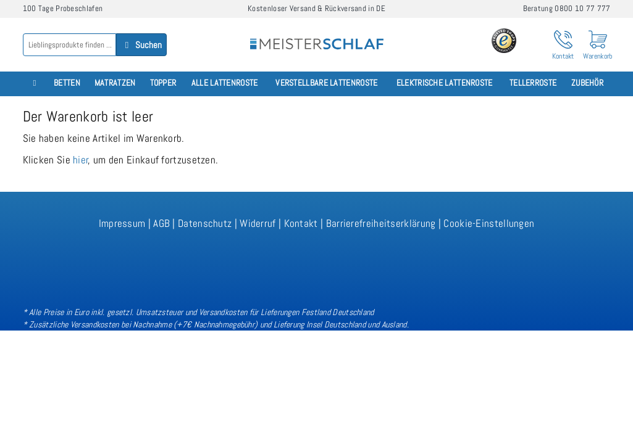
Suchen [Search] (141, 45)
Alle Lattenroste (224, 83)
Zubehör (587, 83)
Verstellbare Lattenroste (326, 83)
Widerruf (257, 223)
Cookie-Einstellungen (488, 223)
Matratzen (115, 83)
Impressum (122, 223)
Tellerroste (532, 83)
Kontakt (301, 223)
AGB (161, 223)
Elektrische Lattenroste (444, 83)
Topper (163, 83)
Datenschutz (205, 223)
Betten (67, 83)
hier (80, 159)
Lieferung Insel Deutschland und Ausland (340, 324)
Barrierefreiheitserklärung (381, 223)
